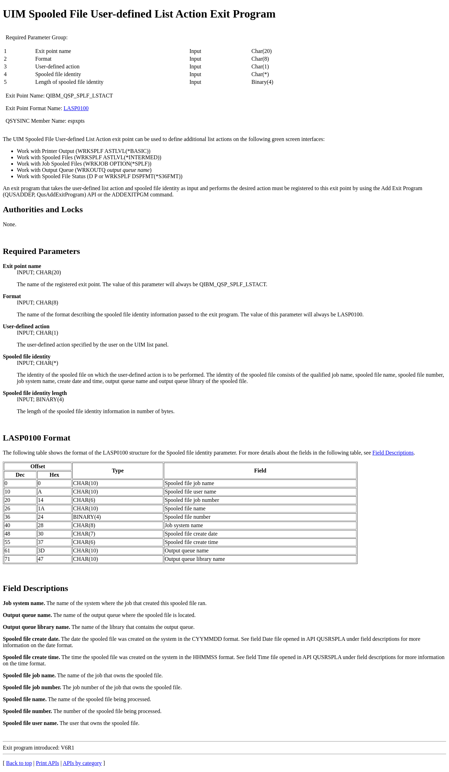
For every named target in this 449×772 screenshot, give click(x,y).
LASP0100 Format (37, 437)
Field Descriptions (393, 453)
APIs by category (82, 763)
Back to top (19, 763)
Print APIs (47, 763)
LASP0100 (75, 108)
